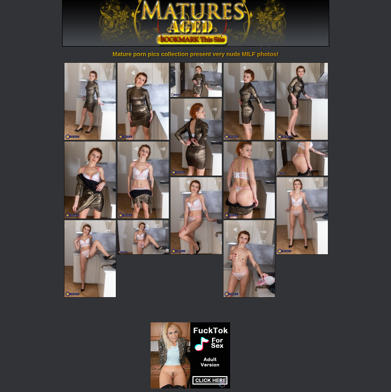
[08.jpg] (143, 180)
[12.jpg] (302, 216)
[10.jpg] (302, 158)
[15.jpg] (249, 259)
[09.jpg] (249, 180)
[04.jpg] (249, 101)
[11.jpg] (196, 216)
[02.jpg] (143, 101)
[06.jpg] (196, 137)
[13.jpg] (90, 259)
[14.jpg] (143, 237)
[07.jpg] (90, 180)
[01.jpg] (90, 101)
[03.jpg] (196, 80)
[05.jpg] (302, 101)
